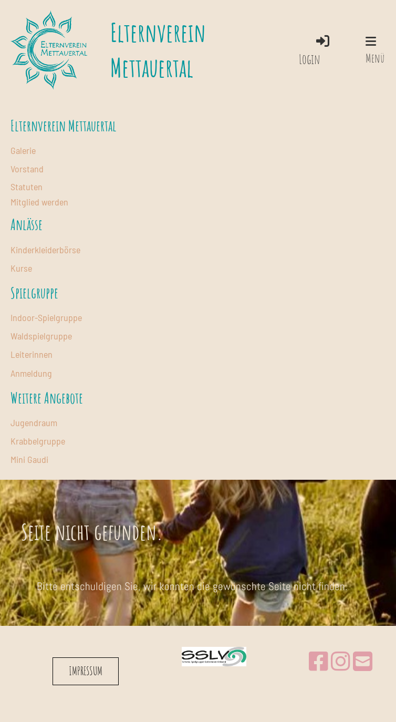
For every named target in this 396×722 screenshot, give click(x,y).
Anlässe (27, 224)
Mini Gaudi (29, 459)
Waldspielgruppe (41, 336)
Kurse (21, 268)
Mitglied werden (39, 202)
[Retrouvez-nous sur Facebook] (318, 662)
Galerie (23, 150)
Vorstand (27, 168)
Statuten (27, 186)
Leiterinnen (32, 354)
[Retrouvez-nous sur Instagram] (340, 662)
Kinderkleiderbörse (45, 249)
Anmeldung (31, 373)
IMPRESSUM (85, 671)
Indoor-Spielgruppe (46, 317)
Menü (375, 50)
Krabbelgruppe (38, 441)
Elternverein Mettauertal (158, 50)
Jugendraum (34, 422)
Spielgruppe (34, 293)
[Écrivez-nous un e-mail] (362, 662)
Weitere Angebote (47, 398)
